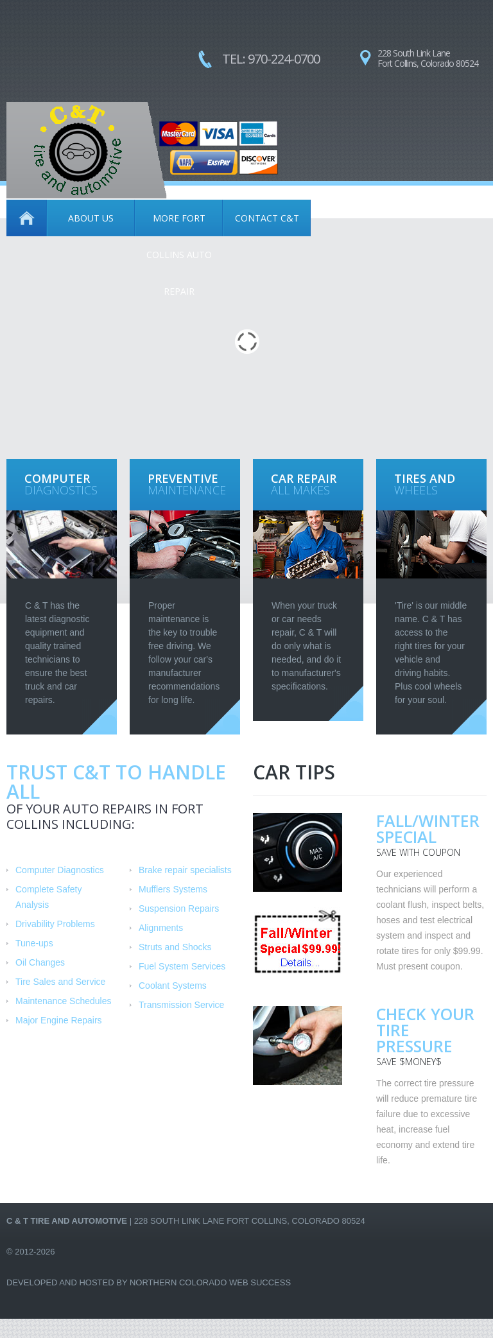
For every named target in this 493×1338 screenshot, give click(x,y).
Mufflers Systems (173, 889)
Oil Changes (40, 962)
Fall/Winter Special (428, 828)
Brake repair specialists (185, 870)
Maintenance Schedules (63, 1001)
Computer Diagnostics (59, 870)
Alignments (161, 928)
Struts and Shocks (175, 947)
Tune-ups (34, 943)
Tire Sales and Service (60, 982)
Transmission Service (181, 1005)
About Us (91, 218)
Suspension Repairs (179, 908)
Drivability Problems (55, 924)
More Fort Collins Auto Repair (179, 224)
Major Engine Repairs (58, 1020)
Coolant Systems (173, 985)
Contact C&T (267, 218)
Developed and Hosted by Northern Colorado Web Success (148, 1282)
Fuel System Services (182, 966)
